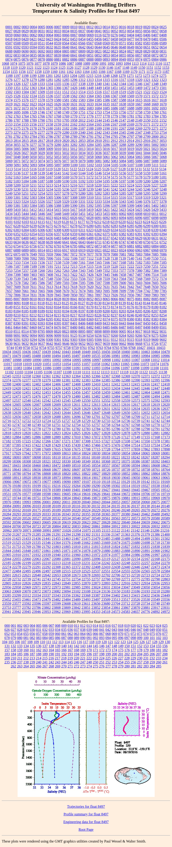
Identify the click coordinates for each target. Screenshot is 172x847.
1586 (106, 100)
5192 (82, 181)
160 (26, 650)
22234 (96, 563)
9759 (75, 348)
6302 (9, 230)
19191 (26, 486)
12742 (155, 421)
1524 (163, 92)
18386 (135, 461)
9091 (17, 335)
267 (45, 666)
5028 (33, 153)
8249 (138, 315)
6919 (82, 250)
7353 (114, 270)
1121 (29, 67)
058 (45, 634)
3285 (98, 145)
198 (102, 654)
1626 (57, 104)
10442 (56, 352)
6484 (65, 238)
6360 (82, 234)
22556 (135, 571)
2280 (65, 132)
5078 (74, 161)
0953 (130, 59)
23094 (66, 591)
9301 (57, 340)
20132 (95, 506)
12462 (135, 392)
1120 (21, 67)
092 (95, 638)
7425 (82, 275)
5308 (74, 197)
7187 (17, 266)
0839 (57, 55)
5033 (74, 153)
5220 (98, 185)
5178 (138, 177)
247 (83, 662)
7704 (138, 291)
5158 (138, 173)
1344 (122, 84)
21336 (105, 534)
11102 (9, 372)
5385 (41, 206)
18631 (6, 469)
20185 (46, 510)
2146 (114, 120)
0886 (74, 59)
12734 (115, 421)
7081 (122, 254)
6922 (106, 250)
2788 (65, 136)
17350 (145, 441)
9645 (57, 344)
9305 (90, 340)
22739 (26, 579)
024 (158, 626)
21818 (105, 547)
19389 (56, 490)
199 (108, 654)
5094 (41, 165)
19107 (86, 482)
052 (7, 634)
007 (51, 626)
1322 (155, 80)
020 (133, 626)
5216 (73, 185)
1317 (122, 80)
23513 (115, 599)
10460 (125, 352)
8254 (163, 315)
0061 (25, 35)
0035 (74, 31)
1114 (143, 63)
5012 (73, 149)
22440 (125, 567)
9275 (155, 335)
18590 (125, 465)
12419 (6, 388)
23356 (66, 595)
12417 (155, 384)
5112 (162, 165)
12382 (76, 380)
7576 (9, 283)
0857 (138, 55)
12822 (46, 433)
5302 (25, 197)
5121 (65, 169)
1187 (165, 72)
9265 (130, 335)
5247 (155, 189)
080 (20, 638)
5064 (130, 157)
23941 (6, 612)
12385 (105, 380)
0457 (106, 39)
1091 (102, 63)
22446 (135, 567)
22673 (76, 575)
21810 (76, 547)
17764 (115, 449)
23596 (36, 603)
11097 (125, 368)
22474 (165, 567)
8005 (9, 299)
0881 (57, 59)
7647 (138, 287)
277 (108, 666)
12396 (165, 380)
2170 (138, 124)
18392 (155, 461)
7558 (98, 279)
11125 (153, 372)
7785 (163, 291)
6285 (130, 226)
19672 (125, 494)
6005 (130, 214)
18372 (115, 461)
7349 (98, 270)
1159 (46, 72)
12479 (66, 396)
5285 (122, 193)
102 (158, 638)
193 (70, 654)
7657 (9, 291)
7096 (49, 258)
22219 (76, 563)
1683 (90, 108)
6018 (9, 218)
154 (152, 646)
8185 (25, 311)
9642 (49, 344)
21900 (155, 551)
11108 (67, 372)
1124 (53, 67)
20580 (155, 518)
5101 (82, 165)
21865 (56, 551)
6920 (90, 250)
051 (165, 630)
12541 (36, 400)
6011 (154, 214)
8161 (33, 307)
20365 (105, 514)
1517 (106, 92)
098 (133, 638)
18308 (26, 461)
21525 (16, 543)
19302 (115, 486)
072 (133, 634)
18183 (105, 457)
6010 (147, 214)
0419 (17, 39)
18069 (155, 453)
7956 (130, 295)
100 (146, 638)
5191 (74, 181)
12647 (96, 413)
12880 (145, 433)
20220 (76, 510)
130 (167, 642)
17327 (105, 441)
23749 (165, 603)
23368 (86, 595)
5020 (138, 149)
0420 (25, 39)
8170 (90, 307)
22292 (46, 567)
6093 (114, 218)
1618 (163, 100)
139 (57, 646)
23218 (155, 591)
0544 (49, 43)
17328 (115, 441)
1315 (106, 80)
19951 (145, 498)
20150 (6, 510)
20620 (76, 522)
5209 (17, 185)
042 (108, 630)
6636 (25, 242)
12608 (46, 404)
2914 (130, 141)
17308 (86, 441)
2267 (122, 128)
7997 (163, 295)
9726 (154, 344)
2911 (106, 141)
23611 (86, 603)
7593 (65, 283)
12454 (56, 392)
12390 (135, 380)
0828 (138, 51)
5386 (49, 206)
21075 (86, 530)
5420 (98, 210)
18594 (135, 465)
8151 (17, 307)
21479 (96, 538)
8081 (138, 299)
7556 (82, 279)
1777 (98, 116)
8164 (57, 307)
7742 (147, 291)
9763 (99, 348)
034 (57, 630)
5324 (25, 201)
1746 (41, 112)
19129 (125, 482)
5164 (25, 177)
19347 (6, 490)
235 (7, 662)
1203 (65, 76)
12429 (76, 388)
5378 (163, 201)
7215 (90, 266)
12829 (115, 433)
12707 (115, 417)
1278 (25, 80)
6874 (106, 246)
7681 (90, 291)
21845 (16, 551)
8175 (122, 307)
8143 (138, 303)
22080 (56, 559)
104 (4, 642)
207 (158, 654)
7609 (17, 287)
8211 (25, 315)
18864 (155, 473)
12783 (86, 429)
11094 (105, 368)
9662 (122, 344)
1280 (41, 80)
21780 (36, 547)
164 (51, 650)
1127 (77, 67)
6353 (25, 234)
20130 (85, 506)
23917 (155, 607)
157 (7, 650)
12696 (76, 417)
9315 (130, 340)
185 (20, 654)
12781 (66, 429)
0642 (82, 47)
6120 (65, 222)
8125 (65, 303)
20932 (155, 526)
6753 (9, 246)
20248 (125, 510)
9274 (147, 335)
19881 (125, 498)
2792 (98, 136)
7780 (155, 291)
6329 (106, 230)
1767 (49, 116)
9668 (138, 344)
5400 (138, 206)
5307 (65, 197)
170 (89, 650)
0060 (17, 35)
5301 (17, 197)
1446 (82, 88)
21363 (125, 534)
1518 (114, 92)
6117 (49, 222)
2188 (90, 128)
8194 (65, 311)
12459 (105, 392)
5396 (106, 206)
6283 (114, 226)
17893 (155, 449)
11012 (155, 360)
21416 (6, 538)
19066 (6, 482)
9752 (34, 348)
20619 (66, 522)
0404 (130, 35)
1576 (25, 100)
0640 (65, 47)
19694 (135, 494)
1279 (33, 80)
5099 (65, 165)
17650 (66, 449)
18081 (165, 453)
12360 (36, 376)
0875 (17, 59)
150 (127, 646)
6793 (57, 246)
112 (54, 642)
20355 (86, 514)
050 (158, 630)
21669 (105, 543)
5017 (114, 149)
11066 (135, 364)
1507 (33, 92)
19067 (16, 482)
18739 (125, 469)
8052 (90, 299)
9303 (74, 340)
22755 (86, 579)
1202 (57, 76)
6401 (33, 238)
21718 (155, 543)
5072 (25, 161)
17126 (115, 437)
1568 (122, 96)
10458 (115, 352)
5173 (98, 177)
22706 (115, 575)
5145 (90, 173)
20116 (76, 506)
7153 (17, 262)
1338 (82, 84)
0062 (33, 35)
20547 (86, 518)
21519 (6, 543)
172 (102, 650)
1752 (90, 112)
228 (127, 658)
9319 (146, 340)
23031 (105, 587)
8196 (74, 311)
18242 (135, 457)
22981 (66, 587)
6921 (98, 250)
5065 (138, 157)
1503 (17, 92)
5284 (114, 193)
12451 (26, 392)
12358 (26, 376)
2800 (155, 136)
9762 (91, 348)
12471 (165, 392)
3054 (9, 145)
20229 (96, 510)
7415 (65, 275)
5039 (122, 153)
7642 (130, 287)
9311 (106, 340)
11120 (133, 372)
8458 (163, 323)
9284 (163, 335)
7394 (9, 275)
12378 (36, 380)
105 (11, 642)
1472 (147, 88)
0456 (98, 39)
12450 (16, 392)
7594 (74, 283)
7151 (163, 258)
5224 (130, 185)
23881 (145, 607)
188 (38, 654)
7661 (25, 291)
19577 (26, 494)
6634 (17, 242)
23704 (115, 603)
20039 (75, 502)
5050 (33, 157)
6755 (25, 246)
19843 (76, 498)
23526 (135, 599)
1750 (74, 112)
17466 (96, 445)
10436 (26, 352)
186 (26, 654)
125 (135, 642)
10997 (96, 360)
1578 (41, 100)
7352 (106, 270)
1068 (5, 63)
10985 (155, 356)
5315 (114, 197)
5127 (114, 169)
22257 (145, 563)
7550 (57, 279)
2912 (114, 141)
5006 (25, 149)
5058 (90, 157)
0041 (98, 31)
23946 (36, 612)
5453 (98, 214)
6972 (9, 254)
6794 (65, 246)
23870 (135, 607)
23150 (115, 591)
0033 (57, 31)
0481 (155, 39)
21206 (154, 530)
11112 (95, 372)
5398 (122, 206)
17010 (76, 437)
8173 (106, 307)
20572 (125, 518)
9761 (83, 348)
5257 (57, 193)
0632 (49, 47)
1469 (138, 88)
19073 (36, 482)
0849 (82, 55)
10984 (145, 356)
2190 (106, 128)
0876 (25, 59)
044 (121, 630)
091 (89, 638)
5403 (163, 206)
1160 (53, 72)
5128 (122, 169)
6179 (89, 222)
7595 (82, 283)
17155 (145, 437)
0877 (33, 59)
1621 (17, 104)
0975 (147, 59)
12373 (165, 376)
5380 (9, 206)
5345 (130, 201)
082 (32, 638)
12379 (46, 380)
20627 (96, 522)
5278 (65, 193)
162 (38, 650)
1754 (106, 112)
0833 (17, 55)
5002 (155, 145)
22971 (36, 587)
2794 (106, 136)
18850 (115, 473)
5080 (90, 161)
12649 (115, 413)
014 (95, 626)
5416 (65, 210)
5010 (57, 149)
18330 (66, 461)
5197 (122, 181)
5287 (130, 193)
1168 (117, 72)
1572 (155, 96)
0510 (33, 43)
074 (146, 634)
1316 (114, 80)
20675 (165, 522)
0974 (138, 59)
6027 (82, 218)
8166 (74, 307)
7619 (81, 287)
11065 (125, 364)
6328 (98, 230)
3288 (122, 145)
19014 (86, 478)
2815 (25, 141)
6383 (130, 234)
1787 (17, 120)
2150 (147, 120)
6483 (57, 238)
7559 (106, 279)
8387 (9, 323)
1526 (17, 96)
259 (152, 662)
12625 (46, 409)
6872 (90, 246)
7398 (17, 275)
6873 (98, 246)
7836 (41, 295)
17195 (16, 441)
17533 (145, 445)
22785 (145, 579)
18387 (145, 461)
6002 (122, 214)
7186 (9, 266)
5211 (33, 185)
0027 (9, 31)
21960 (76, 555)
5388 (57, 206)
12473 (16, 396)
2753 (155, 132)
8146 (163, 303)
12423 (36, 388)
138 (51, 646)
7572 (155, 279)
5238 (82, 189)
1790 (41, 120)
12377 (26, 380)
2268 (130, 128)
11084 (27, 368)
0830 (155, 51)
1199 (33, 76)
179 (146, 650)
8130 (98, 303)
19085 (56, 482)
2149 (138, 120)
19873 (96, 498)
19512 (165, 490)
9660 (114, 344)
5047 (9, 157)
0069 (90, 35)
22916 (125, 583)
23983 (76, 612)
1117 (166, 63)
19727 (6, 498)
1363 (33, 88)
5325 (33, 201)
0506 (163, 39)
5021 (146, 149)
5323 (17, 201)
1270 (122, 76)
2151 (155, 120)
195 (83, 654)
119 (98, 642)
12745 (6, 425)
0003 (25, 27)
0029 (25, 31)
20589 (165, 518)
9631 (17, 344)
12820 (26, 433)
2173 (163, 124)
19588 (36, 494)
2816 (33, 141)
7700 (130, 291)
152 (139, 646)
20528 (46, 518)
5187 (41, 181)
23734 (145, 603)
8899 (106, 331)
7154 (25, 262)
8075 (130, 299)
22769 (115, 579)
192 (64, 654)
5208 (9, 185)
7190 (41, 266)
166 (64, 650)
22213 (56, 563)
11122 (143, 372)
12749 (36, 425)
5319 (146, 197)
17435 (66, 445)
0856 (130, 55)
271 (70, 666)
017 (114, 626)
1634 (98, 104)
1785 (163, 116)
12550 (86, 400)
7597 (98, 283)
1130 (101, 67)
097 (127, 638)
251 (102, 662)
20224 (86, 510)
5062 (114, 157)
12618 (145, 404)
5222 (114, 185)
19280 (85, 486)
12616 (125, 404)
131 (7, 646)
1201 (49, 76)
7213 (73, 266)
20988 (36, 530)
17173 (165, 437)
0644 (98, 47)
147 (108, 646)
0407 (154, 35)
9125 (74, 335)
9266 (138, 335)
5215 (65, 185)
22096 (96, 559)
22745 (56, 579)
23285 (6, 595)
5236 (65, 189)
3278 (41, 145)
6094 (122, 218)
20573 (135, 518)
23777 (16, 607)
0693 (49, 51)
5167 (49, 177)
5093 (33, 165)
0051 (106, 31)
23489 (76, 599)
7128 (106, 258)
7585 (33, 283)
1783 (147, 116)
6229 (25, 226)
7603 (138, 283)
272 (76, 666)
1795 (65, 120)
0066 (65, 35)
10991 (46, 360)
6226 (162, 222)
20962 (7, 530)
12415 (135, 384)
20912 (115, 526)
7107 (82, 258)
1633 (90, 104)
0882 (65, 59)
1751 (82, 112)
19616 (86, 494)
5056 (74, 157)
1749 (65, 112)
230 (139, 658)
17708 (86, 449)
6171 (73, 222)
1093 (119, 63)
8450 (147, 323)
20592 (6, 522)
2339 (74, 132)
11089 (56, 368)
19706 (145, 494)
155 (158, 646)
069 (114, 634)
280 (127, 666)
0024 (154, 27)
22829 (36, 583)
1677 (49, 108)
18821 (76, 473)
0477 (130, 39)
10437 (36, 352)
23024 (96, 587)
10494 (56, 356)
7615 (65, 287)
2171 (147, 124)
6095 (130, 218)
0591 (9, 47)
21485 (105, 538)
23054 (155, 587)
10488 (36, 356)
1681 (74, 108)
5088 (155, 161)
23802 (46, 607)
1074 (13, 63)
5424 (130, 210)
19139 (135, 482)
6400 (25, 238)
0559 (57, 43)
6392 (147, 234)
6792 (49, 246)
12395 (155, 380)
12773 (165, 425)
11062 (105, 364)
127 (148, 642)
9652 (82, 344)
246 (76, 662)
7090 (25, 258)
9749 (18, 348)
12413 (125, 384)
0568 (98, 43)
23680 (105, 603)
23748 (155, 603)
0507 (9, 43)
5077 (65, 161)
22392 (86, 567)
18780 (16, 473)
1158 (37, 72)
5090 (9, 165)
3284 (90, 145)
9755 (51, 348)
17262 (36, 441)
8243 (122, 315)
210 (13, 658)
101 (152, 638)
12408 (76, 384)
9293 (25, 340)
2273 (9, 132)
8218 (81, 315)
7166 (106, 262)
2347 (138, 132)
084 (45, 638)
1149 (133, 67)
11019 (27, 364)
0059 (9, 35)
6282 (106, 226)
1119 (14, 67)
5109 (147, 165)
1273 (146, 76)
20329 (36, 514)
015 (101, 626)
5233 (41, 189)
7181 (130, 262)
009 (64, 626)
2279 (57, 132)
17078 (105, 437)
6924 (122, 250)
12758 (105, 425)
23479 (46, 599)
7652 (163, 287)
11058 (95, 364)
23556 (165, 599)
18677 (56, 469)
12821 (36, 433)
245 (70, 662)
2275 (25, 132)
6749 (138, 242)
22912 (115, 583)
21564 (56, 543)
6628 (130, 238)
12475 (26, 396)
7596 (90, 283)
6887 (9, 250)
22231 (86, 563)
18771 (6, 473)
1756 (122, 112)
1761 (163, 112)
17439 (76, 445)
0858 (147, 55)
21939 (46, 555)
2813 (9, 141)
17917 (6, 453)
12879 (135, 433)
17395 (16, 445)
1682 (82, 108)
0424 (57, 39)
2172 (155, 124)
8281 (33, 319)
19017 (96, 478)
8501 (163, 327)
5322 (9, 201)
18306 (16, 461)
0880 (49, 59)
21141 (125, 530)
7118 (98, 258)
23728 (135, 603)
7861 (90, 295)
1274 (154, 76)
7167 (114, 262)
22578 (155, 571)
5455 (106, 214)
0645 (106, 47)
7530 (9, 279)
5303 (33, 197)
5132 (146, 169)
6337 (138, 230)
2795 (114, 136)
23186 (135, 591)
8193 (57, 311)
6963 (138, 250)
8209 (9, 315)
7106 (74, 258)
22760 (105, 579)
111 (48, 642)
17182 (6, 441)
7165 (98, 262)
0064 (49, 35)
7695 (106, 291)
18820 (66, 473)
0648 (122, 47)
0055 (138, 31)
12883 (6, 437)
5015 (98, 149)
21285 (36, 534)
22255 (135, 563)
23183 (125, 591)
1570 (138, 96)
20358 (96, 514)
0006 (49, 27)
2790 (82, 136)
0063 (41, 35)
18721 (96, 469)
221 (82, 658)
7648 (146, 287)
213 (32, 658)
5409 (9, 210)
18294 (165, 457)
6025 (65, 218)
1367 (65, 88)
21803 (56, 547)
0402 (122, 35)
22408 (96, 567)
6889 (25, 250)
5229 (9, 189)
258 (146, 662)
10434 (6, 352)
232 (152, 658)
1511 (57, 92)
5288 (138, 193)
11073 (144, 364)
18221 (115, 457)
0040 (90, 31)
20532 (56, 518)
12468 (155, 392)
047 (139, 630)
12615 (115, 404)
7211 (57, 266)
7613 (49, 287)
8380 (130, 319)
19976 (6, 502)
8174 (114, 307)
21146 (145, 530)
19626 (96, 494)
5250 (17, 193)
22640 (36, 575)
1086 (62, 63)
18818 (56, 473)
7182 (138, 262)
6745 (106, 242)
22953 (165, 583)
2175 (17, 128)
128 (154, 642)
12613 (95, 404)
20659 (145, 522)
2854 (90, 141)
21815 (95, 547)
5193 (90, 181)
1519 (122, 92)
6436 (49, 238)
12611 (76, 404)
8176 (130, 307)
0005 (41, 27)
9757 (59, 348)
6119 (57, 222)
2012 (82, 120)
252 (108, 662)
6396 (9, 238)
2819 (57, 141)
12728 (76, 421)
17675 (76, 449)
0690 (25, 51)
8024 (49, 299)
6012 (163, 214)
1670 (163, 104)
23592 (26, 603)
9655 (90, 344)
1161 (62, 72)
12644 (66, 413)
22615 (16, 575)
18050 (115, 453)
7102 (65, 258)
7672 (74, 291)
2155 (25, 124)
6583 (122, 238)
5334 (106, 201)
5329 (65, 201)
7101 (57, 258)
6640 (57, 242)
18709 (86, 469)
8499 (155, 327)
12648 (105, 413)
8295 (49, 319)
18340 (76, 461)
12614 (105, 404)
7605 (155, 283)
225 (108, 658)
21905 (6, 555)
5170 (74, 177)
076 (158, 634)
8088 (9, 303)
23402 (115, 595)
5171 (82, 177)
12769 (145, 425)
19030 (115, 478)
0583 (146, 43)
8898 (98, 331)
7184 (155, 262)
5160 (155, 173)
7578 (17, 283)
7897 (98, 295)
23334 (36, 595)
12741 (145, 421)
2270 (147, 128)
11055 (76, 364)
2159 (57, 124)
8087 (163, 299)
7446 (114, 275)
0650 (138, 47)
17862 (145, 449)
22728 (6, 579)
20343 (66, 514)
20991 (46, 530)
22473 (155, 567)
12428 (66, 388)
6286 (138, 226)
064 (83, 634)
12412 (115, 384)
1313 (90, 80)
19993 (26, 502)
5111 (154, 165)
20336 (56, 514)
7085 (155, 254)
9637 (41, 344)
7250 (146, 266)
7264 (74, 270)
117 (85, 642)
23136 (105, 591)
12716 (6, 421)
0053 (122, 31)
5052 (49, 157)
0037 (82, 31)
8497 (138, 327)
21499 (145, 538)
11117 (114, 372)
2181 (57, 128)
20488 (155, 514)
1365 (49, 88)
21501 (155, 538)
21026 (66, 530)
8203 (122, 311)
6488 (90, 238)
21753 (16, 547)
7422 (74, 275)
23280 (165, 591)
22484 (16, 571)
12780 (56, 429)
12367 (105, 376)
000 (7, 626)
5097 (57, 165)
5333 (98, 201)
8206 (147, 311)
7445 (106, 275)
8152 (25, 307)
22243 (115, 563)
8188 (33, 311)
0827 (130, 51)
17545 (165, 445)
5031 (57, 153)
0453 (74, 39)
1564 (90, 96)
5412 (33, 210)
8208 (163, 311)
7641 (122, 287)
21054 (76, 530)
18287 (155, 457)
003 (26, 626)
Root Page (85, 829)
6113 (33, 222)
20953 (165, 526)
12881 (155, 433)
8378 (122, 319)
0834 (25, 55)
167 (70, 650)
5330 (74, 201)
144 (89, 646)
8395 (57, 323)
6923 (114, 250)
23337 (46, 595)
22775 (135, 579)
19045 (125, 478)
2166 (106, 124)
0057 (155, 31)
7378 (130, 270)
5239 (90, 189)
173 (108, 650)
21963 (86, 555)
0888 (90, 59)
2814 (17, 141)
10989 (26, 360)
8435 (114, 323)
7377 (122, 270)
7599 (114, 283)
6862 (82, 246)
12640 (26, 413)
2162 (74, 124)
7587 (49, 283)
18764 (165, 469)
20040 (85, 502)
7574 (163, 279)
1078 (46, 63)
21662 (86, 543)
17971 (36, 453)
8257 (9, 319)
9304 (82, 340)
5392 (90, 206)
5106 (122, 165)
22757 (96, 579)
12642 (46, 413)
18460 (36, 465)
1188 (9, 76)
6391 (138, 234)
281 (133, 666)
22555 (125, 571)
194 (76, 654)
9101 (65, 335)
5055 (65, 157)
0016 (122, 27)
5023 (154, 149)
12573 (135, 400)
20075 (155, 502)
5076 (57, 161)
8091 (17, 303)
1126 (69, 67)
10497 (76, 356)
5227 (154, 185)
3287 (114, 145)
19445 (135, 490)
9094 (33, 335)
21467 (76, 538)
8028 (57, 299)
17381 (165, 441)
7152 (9, 262)
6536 (98, 238)
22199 (26, 563)
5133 (154, 169)
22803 (165, 579)
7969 (147, 295)
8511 (17, 331)
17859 (135, 449)
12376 (16, 380)
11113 (105, 372)
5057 (82, 157)
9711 (146, 344)
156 (165, 646)
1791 (49, 120)
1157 (30, 72)
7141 (138, 258)
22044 (6, 559)
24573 (115, 612)
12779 (46, 429)
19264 (75, 486)
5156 (122, 173)
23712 (125, 603)
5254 (41, 193)
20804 (56, 526)
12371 (145, 376)
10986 (165, 356)
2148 (130, 120)
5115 (25, 169)
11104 (28, 372)
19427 (105, 490)
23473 (36, 599)
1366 (57, 88)
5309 (82, 197)
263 (20, 666)
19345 (165, 486)
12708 (125, 417)
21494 (135, 538)
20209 (66, 510)
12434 (115, 388)
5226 (146, 185)
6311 (81, 230)
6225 (154, 222)
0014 (106, 27)
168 (76, 650)
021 (139, 626)
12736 (125, 421)
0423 (49, 39)
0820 (90, 51)
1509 (41, 92)
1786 (9, 120)
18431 (16, 465)
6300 (155, 226)
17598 (36, 449)
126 (142, 642)
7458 (122, 275)
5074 (41, 161)
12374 (6, 380)
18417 (6, 465)
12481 (86, 396)
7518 (163, 275)
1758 (138, 112)
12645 (76, 413)
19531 (6, 494)
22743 (46, 579)
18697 (76, 469)
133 (20, 646)
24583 (125, 612)
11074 (154, 364)
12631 (105, 409)
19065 (165, 478)
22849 (66, 583)
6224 (146, 222)
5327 (49, 201)
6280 (90, 226)
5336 (114, 201)
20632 (115, 522)
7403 (33, 275)
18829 (105, 473)
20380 (125, 514)
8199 (98, 311)
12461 (125, 392)
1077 (37, 63)
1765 (33, 116)
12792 (165, 429)
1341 (106, 84)
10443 (66, 352)
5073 (33, 161)
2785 (41, 136)
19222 (66, 486)
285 (158, 666)
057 (38, 634)
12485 (125, 396)
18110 (56, 457)
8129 (90, 303)
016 (108, 626)
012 (82, 626)
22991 (86, 587)
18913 (16, 478)
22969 (26, 587)
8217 (73, 315)
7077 (90, 254)
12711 (145, 417)
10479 (16, 356)
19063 (155, 478)
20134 (105, 506)
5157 (130, 173)
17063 (86, 437)
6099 (163, 218)
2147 (122, 120)
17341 (135, 441)
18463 (46, 465)
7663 (33, 291)
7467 (130, 275)
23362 (76, 595)
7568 (138, 279)
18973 (56, 478)
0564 (65, 43)
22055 (16, 559)
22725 (165, 575)
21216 (164, 530)
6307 (49, 230)
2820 (65, 141)
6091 (98, 218)
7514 (155, 275)
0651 (147, 47)
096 (121, 638)
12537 (16, 400)
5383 (25, 206)
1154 (6, 72)
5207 (163, 181)
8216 (65, 315)
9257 (106, 335)
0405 (138, 35)
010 (70, 626)
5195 (106, 181)
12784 (96, 429)
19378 (46, 490)
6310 (74, 230)
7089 (17, 258)
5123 (81, 169)
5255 (49, 193)
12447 (155, 388)
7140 (130, 258)
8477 (65, 327)
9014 (130, 331)
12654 (165, 413)
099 (139, 638)
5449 (65, 214)
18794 (26, 473)
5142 (65, 173)
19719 (165, 494)
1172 (149, 72)
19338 (155, 486)
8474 (49, 327)
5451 (82, 214)
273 (83, 666)
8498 (147, 327)
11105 (38, 372)
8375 (114, 319)
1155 (14, 72)
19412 (96, 490)
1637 (114, 104)
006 (45, 626)
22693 (96, 575)
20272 (155, 510)
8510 (9, 331)
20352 (76, 514)
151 (133, 646)
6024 (57, 218)
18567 (115, 465)
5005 (17, 149)
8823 (65, 331)
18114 (66, 457)
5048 (17, 157)
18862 (145, 473)
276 (102, 666)
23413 (125, 595)
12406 (56, 384)
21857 (36, 551)
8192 (49, 311)
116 (79, 642)
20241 (105, 510)
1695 (17, 112)
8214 (49, 315)
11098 (135, 368)
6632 (163, 238)
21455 (56, 538)
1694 (9, 112)
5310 (90, 197)
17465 (86, 445)
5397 (114, 206)
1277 (17, 80)
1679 (65, 108)
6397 (17, 238)
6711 (98, 242)
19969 (155, 498)
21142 (135, 530)
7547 (41, 279)
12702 (105, 417)
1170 (133, 72)
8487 (122, 327)
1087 (70, 63)
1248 (106, 76)
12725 (56, 421)
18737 (115, 469)
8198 (90, 311)
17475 (105, 445)
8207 (155, 311)
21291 (56, 534)
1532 (25, 96)
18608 (155, 465)
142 (76, 646)
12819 (16, 433)
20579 (145, 518)
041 (102, 630)
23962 (56, 612)
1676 (41, 108)
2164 (90, 124)
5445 (33, 214)
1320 (138, 80)
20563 (115, 518)
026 (7, 630)
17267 (56, 441)
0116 (98, 35)
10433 (160, 348)
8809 (49, 331)
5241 (106, 189)
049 (152, 630)
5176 (122, 177)
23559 (6, 603)
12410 (96, 384)
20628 (105, 522)
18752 (135, 469)
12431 (96, 388)
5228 (163, 185)
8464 (17, 327)
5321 (163, 197)
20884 (105, 526)
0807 (74, 51)
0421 (33, 39)
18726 (105, 469)
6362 (98, 234)
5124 (89, 169)
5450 (74, 214)
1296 (74, 80)
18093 (16, 457)
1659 (130, 104)
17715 (96, 449)
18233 (125, 457)
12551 (96, 400)
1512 (65, 92)
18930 (36, 478)
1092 (111, 63)
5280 (82, 193)
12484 (115, 396)
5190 (65, 181)
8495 (130, 327)
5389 (65, 206)
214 (38, 658)
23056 (165, 587)
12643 (56, 413)
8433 (106, 323)
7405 (41, 275)
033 (51, 630)
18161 (85, 457)
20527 (36, 518)
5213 (49, 185)
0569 (106, 43)
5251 (25, 193)
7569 (147, 279)
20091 (16, 506)
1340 (98, 84)
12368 (115, 376)
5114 (17, 169)
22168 (155, 559)
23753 (6, 607)
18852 (125, 473)
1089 (86, 63)
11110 (76, 372)
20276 (165, 510)
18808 (46, 473)
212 (26, 658)
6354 (33, 234)
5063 (122, 157)
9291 (17, 340)
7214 (81, 266)
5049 (25, 157)
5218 (90, 185)
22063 (36, 559)
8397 (65, 323)
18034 (105, 453)
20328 (26, 514)
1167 (109, 72)
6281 (98, 226)
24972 (165, 612)
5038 (114, 153)
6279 (82, 226)
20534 (66, 518)
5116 (33, 169)
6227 (9, 226)
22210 (46, 563)
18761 (155, 469)
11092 (86, 368)
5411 (25, 210)
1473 (155, 88)
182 (165, 650)
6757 (41, 246)
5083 (114, 161)
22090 (76, 559)
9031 (163, 331)
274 (89, 666)
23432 (145, 595)
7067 (65, 254)
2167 (114, 124)
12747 (16, 425)
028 (20, 630)
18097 (26, 457)
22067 (46, 559)
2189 (98, 128)
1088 (78, 63)
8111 (33, 303)
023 (152, 626)
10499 (86, 356)
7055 (41, 254)
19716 (155, 494)
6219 (114, 222)
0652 (155, 47)
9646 (65, 344)
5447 (49, 214)
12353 (16, 376)
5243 (122, 189)
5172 (90, 177)
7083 (138, 254)
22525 (86, 571)
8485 (106, 327)
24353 (96, 612)
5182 (9, 181)
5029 (41, 153)
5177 (130, 177)
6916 (57, 250)
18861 (135, 473)
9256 (98, 335)
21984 (125, 555)
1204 (73, 76)
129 (161, 642)
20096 (26, 506)
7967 (138, 295)
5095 (49, 165)
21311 (96, 534)
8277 (17, 319)
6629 (138, 238)
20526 (26, 518)
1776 (90, 116)
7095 (41, 258)
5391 (82, 206)
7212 (65, 266)
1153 (165, 67)
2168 (122, 124)
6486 (82, 238)
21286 (46, 534)
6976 (25, 254)
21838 (155, 547)
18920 (26, 478)
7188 (25, 266)
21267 (16, 534)
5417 (73, 210)
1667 (138, 104)
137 (45, 646)
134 (26, 646)
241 (45, 662)
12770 (155, 425)
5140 (49, 173)
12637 (165, 409)
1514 (81, 92)
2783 (25, 136)
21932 (36, 555)
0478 (138, 39)
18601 (145, 465)
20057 (125, 502)
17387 (6, 445)
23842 (76, 607)
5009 (49, 149)
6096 (138, 218)
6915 (49, 250)
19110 (96, 482)
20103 (36, 506)
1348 (155, 84)
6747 (122, 242)
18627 (165, 465)
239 (32, 662)
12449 (6, 392)
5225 (138, 185)
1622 (25, 104)
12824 (66, 433)
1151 (149, 67)
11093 (96, 368)
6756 (33, 246)
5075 (49, 161)
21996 (145, 555)
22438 (115, 567)
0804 (57, 51)
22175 (165, 559)
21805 (66, 547)
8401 (74, 323)
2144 (98, 120)
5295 (147, 193)
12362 (56, 376)
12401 (26, 384)
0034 (65, 31)
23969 (66, 612)
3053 (163, 141)
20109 (56, 506)
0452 (65, 39)
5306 (57, 197)
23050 (145, 587)
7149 (146, 258)
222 (89, 658)
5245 (138, 189)
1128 (85, 67)
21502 (165, 538)
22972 (46, 587)
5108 (138, 165)
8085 (155, 299)
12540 (26, 400)
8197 (82, 311)
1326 (17, 84)
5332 (90, 201)
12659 (46, 417)
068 (108, 634)
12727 (66, 421)
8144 (146, 303)
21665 (96, 543)
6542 (114, 238)
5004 (9, 149)
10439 (46, 352)
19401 (76, 490)
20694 (6, 526)
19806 (56, 498)
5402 (155, 206)
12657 (26, 417)
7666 (49, 291)
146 (102, 646)
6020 (25, 218)
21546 (46, 543)
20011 (66, 502)
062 (70, 634)
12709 (135, 417)
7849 (65, 295)
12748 (26, 425)
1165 (93, 72)
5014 (90, 149)
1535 (41, 96)
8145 (154, 303)
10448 (76, 352)
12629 (86, 409)
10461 (135, 352)
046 (133, 630)
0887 (82, 59)
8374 (106, 319)
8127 (81, 303)
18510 (76, 465)
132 (13, 646)
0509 (25, 43)
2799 (147, 136)
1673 (25, 108)
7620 (90, 287)
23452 (6, 599)
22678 (86, 575)
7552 (65, 279)
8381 (138, 319)
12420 (16, 388)
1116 (158, 63)
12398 (6, 384)
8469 (33, 327)
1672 (17, 108)
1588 (122, 100)
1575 (17, 100)
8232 (106, 315)
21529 (26, 543)
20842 (86, 526)
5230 (17, 189)
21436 (36, 538)
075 (152, 634)
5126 (106, 169)
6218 (106, 222)
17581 (26, 449)
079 (13, 638)
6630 (147, 238)
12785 (105, 429)
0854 (114, 55)
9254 (90, 335)
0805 (65, 51)
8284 (41, 319)
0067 (74, 35)
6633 (9, 242)
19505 (155, 490)
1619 (9, 104)
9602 (163, 340)
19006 (76, 478)
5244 (130, 189)
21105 (96, 530)
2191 (114, 128)
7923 (106, 295)
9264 (122, 335)
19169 (165, 482)
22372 (76, 567)
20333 (46, 514)
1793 (57, 120)
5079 (82, 161)
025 (164, 626)
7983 (155, 295)
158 (13, 650)
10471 (6, 356)
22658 (66, 575)
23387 (96, 595)
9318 (138, 340)
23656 (95, 603)
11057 (86, 364)
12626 (56, 409)
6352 (17, 234)
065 (89, 634)
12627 (66, 409)
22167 (145, 559)
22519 (76, 571)
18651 (26, 469)
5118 (41, 169)
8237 (114, 315)
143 (83, 646)
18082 (6, 457)
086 (57, 638)
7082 (130, 254)
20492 (165, 514)
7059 (49, 254)
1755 (114, 112)
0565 (73, 43)
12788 (135, 429)
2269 (138, 128)
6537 (106, 238)
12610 (66, 404)
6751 (154, 242)
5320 (154, 197)
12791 (155, 429)
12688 (56, 417)
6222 (130, 222)
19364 (36, 490)
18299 (6, 461)
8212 (33, 315)
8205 (138, 311)
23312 (26, 595)
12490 (145, 396)
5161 (163, 173)
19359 (26, 490)
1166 (102, 72)
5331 (82, 201)
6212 (97, 222)
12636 (155, 409)
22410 (105, 567)
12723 (36, 421)
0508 (17, 43)
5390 (74, 206)
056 (32, 634)
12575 (145, 400)
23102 (76, 591)
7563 (114, 279)
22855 (76, 583)
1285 (65, 80)
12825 (76, 433)
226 (114, 658)
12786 (115, 429)
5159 (147, 173)
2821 (74, 141)
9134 (82, 335)
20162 (16, 510)
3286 (106, 145)
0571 (122, 43)
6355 (41, 234)
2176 (25, 128)
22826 (26, 583)
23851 (86, 607)
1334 (49, 84)
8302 (57, 319)
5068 (163, 157)
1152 (157, 67)
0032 (49, 31)
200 (114, 654)
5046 (163, 153)
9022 (154, 331)
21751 (6, 547)
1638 (122, 104)
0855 (122, 55)
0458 (114, 39)
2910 (98, 141)
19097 (76, 482)
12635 (145, 409)
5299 (163, 193)
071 (127, 634)
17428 (46, 445)
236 (13, 662)
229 (133, 658)
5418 (81, 210)
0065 (57, 35)
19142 (145, 482)
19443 (125, 490)
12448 (165, 388)
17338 (125, 441)
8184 (17, 311)
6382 (122, 234)
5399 (130, 206)
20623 (86, 522)
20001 (46, 502)
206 (152, 654)
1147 (117, 67)
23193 (145, 591)
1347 (147, 84)
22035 (165, 555)
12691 (66, 417)
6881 (130, 246)
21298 (76, 534)
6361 (90, 234)
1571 (147, 96)
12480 (76, 396)
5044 (147, 153)
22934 (145, 583)
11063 (115, 364)
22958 (16, 587)
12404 (46, 384)
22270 (165, 563)
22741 (36, 579)
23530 (145, 599)
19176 (6, 486)
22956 (6, 587)
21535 (36, 543)
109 (36, 642)
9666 (130, 344)
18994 (66, 478)
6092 (106, 218)
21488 (115, 538)
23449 (165, 595)
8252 (146, 315)
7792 (9, 295)
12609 (56, 404)
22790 (155, 579)
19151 (155, 482)
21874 (76, 551)
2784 (33, 136)
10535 (96, 356)
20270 (145, 510)
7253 (9, 270)
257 (139, 662)
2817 (41, 141)
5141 (57, 173)
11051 (46, 364)
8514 (25, 331)
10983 (135, 356)
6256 (41, 226)
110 (42, 642)
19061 (145, 478)
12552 (105, 400)
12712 (155, 417)
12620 (165, 404)
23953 (46, 612)
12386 (115, 380)
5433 (163, 210)
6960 (130, 250)
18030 (96, 453)
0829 (147, 51)
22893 (105, 583)
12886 (36, 437)
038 (83, 630)
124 (129, 642)
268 (51, 666)
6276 (57, 226)
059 (51, 634)
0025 (163, 27)
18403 (165, 461)
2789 (74, 136)
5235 (57, 189)
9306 (98, 340)
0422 (41, 39)
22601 (6, 575)
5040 (130, 153)
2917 (154, 141)
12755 (86, 425)
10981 (115, 356)
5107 (130, 165)
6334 (114, 230)
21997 (155, 555)
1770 (74, 116)
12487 (135, 396)
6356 (49, 234)
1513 (73, 92)
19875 (105, 498)
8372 (98, 319)
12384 (96, 380)
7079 (106, 254)
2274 (17, 132)
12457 (86, 392)
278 (114, 666)
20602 (26, 522)
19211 (46, 486)
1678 (57, 108)
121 (110, 642)
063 (76, 634)
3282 (74, 145)
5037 (106, 153)
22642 (46, 575)
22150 (125, 559)
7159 (65, 262)
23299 (16, 595)
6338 (146, 230)
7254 (17, 270)
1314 (98, 80)
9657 (98, 344)
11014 (165, 360)
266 (38, 666)
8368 (82, 319)
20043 (95, 502)
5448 (57, 214)
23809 (66, 607)
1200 (41, 76)
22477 (6, 571)
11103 (18, 372)
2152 (163, 120)
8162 (41, 307)
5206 (155, 181)
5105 (114, 165)
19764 (46, 498)
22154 (135, 559)
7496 (147, 275)
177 (133, 650)
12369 (125, 376)
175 (121, 650)
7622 (98, 287)
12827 (96, 433)
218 (64, 658)
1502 (9, 92)
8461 (9, 327)
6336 (130, 230)
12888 (46, 437)
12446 (145, 388)
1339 (90, 84)
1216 (97, 76)
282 (139, 666)
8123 (57, 303)
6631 (155, 238)
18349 (86, 461)
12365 (86, 376)
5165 (33, 177)
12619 (155, 404)
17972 (46, 453)
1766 (41, 116)
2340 (82, 132)
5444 (25, 214)
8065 (106, 299)
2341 (90, 132)
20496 (6, 518)
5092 (25, 165)
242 (51, 662)
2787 (57, 136)
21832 (135, 547)
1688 (130, 108)
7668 (57, 291)
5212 (41, 185)
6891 (33, 250)
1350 (9, 88)
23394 (105, 595)
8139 (122, 303)
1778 (106, 116)
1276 (9, 80)
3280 (57, 145)
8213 (41, 315)
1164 (86, 72)
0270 (106, 35)
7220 (114, 266)
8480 (74, 327)
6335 (122, 230)
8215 (57, 315)
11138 (162, 372)
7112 (90, 258)
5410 (17, 210)
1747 (49, 112)
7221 (122, 266)
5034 (82, 153)
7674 (82, 291)
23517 (125, 599)
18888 (6, 478)
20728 (46, 526)
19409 (86, 490)
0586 (154, 43)
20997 (56, 530)
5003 (163, 145)
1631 (74, 104)
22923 (135, 583)
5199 (138, 181)
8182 (163, 307)
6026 (74, 218)
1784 (155, 116)
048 (146, 630)
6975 (17, 254)
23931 (165, 607)
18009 (56, 453)
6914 (41, 250)
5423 (122, 210)
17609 (46, 449)
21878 (86, 551)
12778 (36, 429)
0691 (33, 51)
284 (152, 666)
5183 (17, 181)
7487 (138, 275)
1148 (125, 67)
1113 (135, 63)
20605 (46, 522)
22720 (135, 575)
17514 (135, 445)
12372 (155, 376)
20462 (145, 514)
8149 (9, 307)
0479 (147, 39)
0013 (98, 27)
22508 (56, 571)
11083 (17, 368)
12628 (76, 409)
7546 (33, 279)
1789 (33, 120)
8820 (57, 331)
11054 (66, 364)
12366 (96, 376)
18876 (165, 473)
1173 (157, 72)
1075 (21, 63)
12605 (16, 404)
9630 (9, 344)
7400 (25, 275)
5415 (57, 210)
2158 (49, 124)
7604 (147, 283)
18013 (66, 453)
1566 (106, 96)
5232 (33, 189)
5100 (74, 165)
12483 (105, 396)
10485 (26, 356)
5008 (41, 149)
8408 (90, 323)
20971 (27, 530)
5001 (147, 145)
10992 (56, 360)
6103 (25, 222)
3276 (25, 145)
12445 (135, 388)
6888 (17, 250)
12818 (6, 433)
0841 (74, 55)
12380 (56, 380)
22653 (56, 575)
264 (26, 666)
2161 (65, 124)
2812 (163, 136)
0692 (41, 51)
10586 (105, 356)
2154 (17, 124)
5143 (74, 173)
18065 (145, 453)
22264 (155, 563)
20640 (125, 522)
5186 (33, 181)
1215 (89, 76)
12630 (96, 409)
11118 (124, 372)
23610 (76, 603)
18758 (145, 469)
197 (95, 654)
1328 (33, 84)
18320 (36, 461)
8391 (25, 323)
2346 (130, 132)
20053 (115, 502)
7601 (130, 283)
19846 (86, 498)
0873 (163, 55)
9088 (9, 335)
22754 (76, 579)
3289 (130, 145)
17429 (56, 445)
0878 (41, 59)
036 (70, 630)
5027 (25, 153)
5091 (17, 165)
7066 (57, 254)
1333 (41, 84)
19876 (115, 498)
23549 (155, 599)
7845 (57, 295)
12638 (6, 413)
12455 (66, 392)
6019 (17, 218)
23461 (26, 599)
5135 (9, 173)
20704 (26, 526)
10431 (151, 348)
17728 (105, 449)
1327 (25, 84)
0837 (49, 55)
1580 (57, 100)
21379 (145, 534)
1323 (163, 80)
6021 (33, 218)
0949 (122, 59)
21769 (26, 547)
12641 (36, 413)
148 (114, 646)
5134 (162, 169)
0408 (163, 35)
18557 (105, 465)
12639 (16, 413)
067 (102, 634)
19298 (105, 486)
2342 (98, 132)
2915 (138, 141)
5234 (49, 189)
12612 (85, 404)
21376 (135, 534)
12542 (46, 400)
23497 (96, 599)
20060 (145, 502)
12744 (165, 421)
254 (121, 662)
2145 (106, 120)
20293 (16, 514)
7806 (17, 295)
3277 (33, 145)
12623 (26, 409)
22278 (16, 567)
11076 (164, 364)
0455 (90, 39)
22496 (36, 571)
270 (64, 666)
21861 (46, 551)
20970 (17, 530)
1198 (25, 76)
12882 (165, 433)
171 (95, 650)
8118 (41, 303)
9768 (132, 348)
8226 (98, 315)
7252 (163, 266)
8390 (17, 323)
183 (7, 654)
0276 (114, 35)
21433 (26, 538)
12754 (76, 425)
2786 (49, 136)
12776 (26, 429)
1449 (98, 88)
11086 (47, 368)
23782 (26, 607)
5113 (9, 169)
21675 (125, 543)
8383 (155, 319)
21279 (26, 534)
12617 (135, 404)
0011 (81, 27)
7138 (114, 258)
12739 (135, 421)
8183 (9, 311)
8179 (147, 307)
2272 (163, 128)
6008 (138, 214)
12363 (66, 376)
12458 (96, 392)
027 (13, 630)
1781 (130, 116)
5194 (98, 181)
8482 (90, 327)
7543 (25, 279)
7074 (82, 254)
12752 (66, 425)
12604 (6, 404)
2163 (82, 124)
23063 (6, 591)
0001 (9, 27)
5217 (81, 185)
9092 (25, 335)
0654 (163, 47)
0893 (106, 59)
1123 (45, 67)
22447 (145, 567)
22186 (16, 563)
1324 (9, 84)
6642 (74, 242)
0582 (138, 43)
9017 (138, 331)
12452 (36, 392)
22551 (105, 571)
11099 (144, 368)
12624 (36, 409)
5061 (106, 157)
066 (95, 634)
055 (26, 634)
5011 (65, 149)
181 (158, 650)
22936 (155, 583)
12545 (66, 400)
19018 (105, 478)
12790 (145, 429)
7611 (33, 287)
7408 (49, 275)
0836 (41, 55)
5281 (90, 193)
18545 (86, 465)
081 (26, 638)
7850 (74, 295)
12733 (105, 421)
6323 (90, 230)
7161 (82, 262)
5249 (9, 193)
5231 (25, 189)
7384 (155, 270)
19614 (76, 494)
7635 (114, 287)
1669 (155, 104)
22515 (66, 571)
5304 (41, 197)
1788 (25, 120)
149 (121, 646)
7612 (41, 287)
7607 (9, 287)
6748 (130, 242)
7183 (147, 262)
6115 (41, 222)
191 (57, 654)
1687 (122, 108)
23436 (155, 595)
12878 (125, 433)
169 (83, 650)
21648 (76, 543)
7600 (122, 283)
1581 (65, 100)
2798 (138, 136)
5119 (49, 169)
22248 (125, 563)
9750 (26, 348)
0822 (106, 51)
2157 (41, 124)
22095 (86, 559)
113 (60, 642)
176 (127, 650)
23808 (56, 607)
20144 (155, 506)
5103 (98, 165)
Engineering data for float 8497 (86, 822)
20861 (96, 526)
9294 (33, 340)
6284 (122, 226)
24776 (145, 612)
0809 (82, 51)
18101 (46, 457)
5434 (9, 214)
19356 (16, 490)
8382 (147, 319)
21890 (135, 551)
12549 (76, 400)
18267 (145, 457)
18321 (46, 461)
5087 (147, 161)
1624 (41, 104)
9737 (163, 344)
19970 (165, 498)
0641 (74, 47)
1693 (163, 108)
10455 (96, 352)
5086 (138, 161)
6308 (57, 230)
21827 (125, 547)
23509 (105, 599)
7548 (49, 279)
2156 (33, 124)
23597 (46, 603)
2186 (74, 128)
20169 (26, 510)
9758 (67, 348)
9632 (25, 344)
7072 (74, 254)
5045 (155, 153)
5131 (138, 169)
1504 (25, 92)
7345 (90, 270)
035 (64, 630)
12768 (135, 425)
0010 (74, 27)
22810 (16, 583)
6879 (122, 246)
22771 (125, 579)
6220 (122, 222)
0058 (163, 31)
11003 (126, 360)
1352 (25, 88)
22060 (26, 559)
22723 (145, 575)
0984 (155, 59)
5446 (41, 214)
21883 (115, 551)
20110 (66, 506)
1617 (155, 100)
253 (114, 662)
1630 (65, 104)
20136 (125, 506)
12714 (165, 417)
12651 (135, 413)
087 (64, 638)
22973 (56, 587)
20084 (6, 506)
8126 (73, 303)
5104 (106, 165)
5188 (49, 181)
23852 (96, 607)
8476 (57, 327)
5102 (90, 165)
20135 (115, 506)
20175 (36, 510)
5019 (130, 149)
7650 (154, 287)
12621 (6, 409)
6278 (74, 226)
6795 (74, 246)
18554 (96, 465)
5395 (98, 206)
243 (57, 662)
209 (7, 658)
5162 (9, 177)
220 (76, 658)
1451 (114, 88)
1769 (65, 116)
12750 (46, 425)
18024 (86, 453)
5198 (130, 181)
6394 (163, 234)
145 (95, 646)
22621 (26, 575)
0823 (114, 51)
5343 (122, 201)
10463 (145, 352)
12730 (96, 421)
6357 (57, 234)
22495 (26, 571)
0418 (9, 39)
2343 (106, 132)
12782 (76, 429)
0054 (130, 31)
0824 (122, 51)
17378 (155, 441)
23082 (56, 591)
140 (64, 646)
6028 (90, 218)
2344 (114, 132)
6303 (17, 230)
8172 (98, 307)
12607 (36, 404)
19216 (56, 486)
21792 (46, 547)
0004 (33, 27)
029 (26, 630)
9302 (65, 340)
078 (7, 638)
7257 (25, 270)
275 (95, 666)
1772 (82, 116)
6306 (41, 230)
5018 (122, 149)
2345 (122, 132)
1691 (147, 108)
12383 (86, 380)
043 (114, 630)
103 (165, 638)
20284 (6, 514)
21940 (56, 555)
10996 (86, 360)
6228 (17, 226)
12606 (26, 404)
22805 (6, 583)
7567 (130, 279)
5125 (97, 169)
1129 (93, 67)
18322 (56, 461)
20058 (135, 502)
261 (165, 662)
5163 (17, 177)
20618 (56, 522)
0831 (163, 51)
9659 (106, 344)
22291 (36, 567)
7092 (33, 258)
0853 (106, 55)
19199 (36, 486)
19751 (36, 498)
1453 (130, 88)
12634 (135, 409)
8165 (65, 307)
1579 (49, 100)
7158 (57, 262)
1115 (150, 63)
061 (64, 634)
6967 (147, 250)
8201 (114, 311)
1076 (29, 63)
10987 (6, 360)
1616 (147, 100)
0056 (147, 31)
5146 (98, 173)
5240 (98, 189)
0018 (130, 27)
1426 (74, 88)
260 (158, 662)
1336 (65, 84)
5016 (106, 149)
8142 (130, 303)
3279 (49, 145)
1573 (163, 96)
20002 (56, 502)
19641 (105, 494)
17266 (46, 441)
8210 (17, 315)
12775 (16, 429)
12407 (66, 384)
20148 (165, 506)
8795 (41, 331)
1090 (94, 63)
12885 (26, 437)
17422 (36, 445)
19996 (36, 502)
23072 (36, 591)
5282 (98, 193)
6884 (155, 246)
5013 (81, 149)
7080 (114, 254)
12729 (86, 421)
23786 (36, 607)
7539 (17, 279)
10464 (155, 352)
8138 (114, 303)
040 (95, 630)
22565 (145, 571)
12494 (155, 396)
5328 (57, 201)
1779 (114, 116)
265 (32, 666)
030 (32, 630)
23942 (16, 612)
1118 (6, 67)
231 (146, 658)
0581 (130, 43)
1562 (74, 96)
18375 (125, 461)
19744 (16, 498)
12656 (16, 417)
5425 (138, 210)
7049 (33, 254)
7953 (122, 295)
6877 (114, 246)
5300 (9, 197)
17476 (115, 445)
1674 (33, 108)
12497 (6, 400)
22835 (46, 583)
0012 (90, 27)
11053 (56, 364)
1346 (138, 84)
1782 (138, 116)
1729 (33, 112)
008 (57, 626)
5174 (106, 177)
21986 (135, 555)
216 (51, 658)
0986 (163, 59)
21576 (66, 543)
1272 (138, 76)
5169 (65, 177)
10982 (125, 356)
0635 (57, 47)
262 (13, 666)
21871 (66, 551)
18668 (46, 469)
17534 (155, 445)
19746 (26, 498)
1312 (82, 80)
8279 (25, 319)
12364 (76, 376)
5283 (106, 193)
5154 (106, 173)
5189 (57, 181)
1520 (130, 92)
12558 (115, 400)
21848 (26, 551)
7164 (90, 262)
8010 (33, 299)
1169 (125, 72)
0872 (155, 55)
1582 (74, 100)
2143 (90, 120)
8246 (130, 315)
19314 (125, 486)
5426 (146, 210)
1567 (114, 96)
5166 (41, 177)
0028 (17, 31)
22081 (66, 559)
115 (73, 642)
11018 (17, 364)
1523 (154, 92)
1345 (130, 84)
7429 (98, 275)
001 (13, 626)
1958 (74, 120)
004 (32, 626)
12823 (56, 433)
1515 (90, 92)
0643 (90, 47)
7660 (17, 291)
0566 (81, 43)
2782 (17, 136)
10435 (16, 352)
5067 (155, 157)
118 (91, 642)
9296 (41, 340)
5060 (98, 157)
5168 (57, 177)
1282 (57, 80)
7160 (74, 262)
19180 (16, 486)
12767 (125, 425)
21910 (16, 555)
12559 (125, 400)
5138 (33, 173)
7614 (57, 287)
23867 (125, 607)
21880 (105, 551)
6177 (81, 222)
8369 (90, 319)
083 (38, 638)
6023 (49, 218)
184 (13, 654)
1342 (114, 84)
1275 (162, 76)
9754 (42, 348)
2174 (9, 128)
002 (20, 626)
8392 (33, 323)
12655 (6, 417)
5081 (98, 161)
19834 (66, 498)
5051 (41, 157)
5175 (114, 177)
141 (70, 646)
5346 (138, 201)
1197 (17, 76)
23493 (86, 599)
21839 (165, 547)
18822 (86, 473)
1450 (106, 88)
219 (70, 658)
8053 (98, 299)
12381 (66, 380)
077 (165, 634)
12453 (46, 392)
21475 (86, 538)
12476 (36, 396)
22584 (165, 571)
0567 (90, 43)
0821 (98, 51)
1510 (49, 92)
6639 (49, 242)
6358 (65, 234)
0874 (9, 59)
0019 (138, 27)
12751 (56, 425)
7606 (163, 283)
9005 (122, 331)
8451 (155, 323)
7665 (41, 291)
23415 (135, 595)
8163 (49, 307)
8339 (74, 319)
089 (76, 638)
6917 (65, 250)
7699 (122, 291)
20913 (125, 526)
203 (133, 654)
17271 (66, 441)
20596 (16, 522)
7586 (41, 283)
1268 (114, 76)
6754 (17, 246)
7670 (65, 291)
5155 (114, 173)
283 (146, 666)
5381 (17, 206)
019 (127, 626)
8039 (65, 299)
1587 (114, 100)
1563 (82, 96)
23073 (46, 591)
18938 (46, 478)
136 (38, 646)
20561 (105, 518)
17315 (96, 441)
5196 (114, 181)
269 (57, 666)
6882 (138, 246)
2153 (9, 124)
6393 (155, 234)
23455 (16, 599)
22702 (105, 575)
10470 (165, 352)
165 (57, 650)
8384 (163, 319)
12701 (96, 417)
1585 (98, 100)
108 (30, 642)
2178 (33, 128)
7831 (33, 295)
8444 (130, 323)
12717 (16, 421)
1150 (141, 67)
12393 (145, 380)
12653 (155, 413)
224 (101, 658)
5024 (163, 149)
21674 (115, 543)
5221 (106, 185)
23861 (115, 607)
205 (146, 654)
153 (146, 646)
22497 (46, 571)
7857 (82, 295)
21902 (165, 551)
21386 (155, 534)
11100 (154, 368)
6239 (33, 226)
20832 (66, 526)
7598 (106, 283)
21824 (115, 547)
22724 (155, 575)
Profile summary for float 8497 (86, 814)
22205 (36, 563)
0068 (82, 35)
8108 (25, 303)
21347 (115, 534)
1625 (49, 104)
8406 (82, 323)
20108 (46, 506)
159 (20, 650)
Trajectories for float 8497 (86, 806)
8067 (122, 299)
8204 (130, 311)
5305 (49, 197)
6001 (114, 214)
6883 (147, 246)
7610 (25, 287)
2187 (82, 128)
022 (146, 626)
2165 (98, 124)
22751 (66, 579)
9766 (124, 348)
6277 (65, 226)
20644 (135, 522)
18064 (135, 453)
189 (45, 654)
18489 (66, 465)
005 (38, 626)
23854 (105, 607)
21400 (165, 534)
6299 (147, 226)
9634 (33, 344)
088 (70, 638)
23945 (26, 612)
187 (32, 654)
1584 (90, 100)
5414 (49, 210)
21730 (165, 543)
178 (139, 650)
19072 (26, 482)
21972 (96, 555)
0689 (17, 51)
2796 (122, 136)
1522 (146, 92)
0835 (33, 55)
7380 (138, 270)
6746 (114, 242)
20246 (115, 510)
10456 (105, 352)
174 (114, 650)
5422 (114, 210)
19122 (115, 482)
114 (67, 642)
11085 (37, 368)
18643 (16, 469)
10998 (106, 360)
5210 (25, 185)
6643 (82, 242)
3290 (138, 145)
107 (23, 642)
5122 (73, 169)
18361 (96, 461)
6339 (154, 230)
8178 (138, 307)
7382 (147, 270)
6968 (155, 250)
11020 (37, 364)
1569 (130, 96)
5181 (163, 177)
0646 (114, 47)
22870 (86, 583)
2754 (163, 132)
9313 (122, 340)
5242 (114, 189)
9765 (115, 348)
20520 (16, 518)
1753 (98, 112)
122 (116, 642)
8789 (33, 331)
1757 (130, 112)
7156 (41, 262)
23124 (96, 591)
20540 (76, 518)
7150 (154, 258)
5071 (17, 161)
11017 (7, 364)
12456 (76, 392)
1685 (106, 108)
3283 (82, 145)
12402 (36, 384)
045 (127, 630)
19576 (16, 494)
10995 (76, 360)
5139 (41, 173)
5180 (155, 177)
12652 (145, 413)
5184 (25, 181)
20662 (155, 522)
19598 (46, 494)
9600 (154, 340)
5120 (57, 169)
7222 (130, 266)
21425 (16, 538)
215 (45, 658)
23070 (26, 591)
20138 (145, 506)
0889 (98, 59)
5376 (147, 201)
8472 (41, 327)
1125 (61, 67)
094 (108, 638)
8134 (106, 303)
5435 (17, 214)
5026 (17, 153)
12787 (125, 429)
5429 (154, 210)
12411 (105, 384)
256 (133, 662)
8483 (98, 327)
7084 (147, 254)
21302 (86, 534)
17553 (6, 449)
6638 (41, 242)
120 (104, 642)
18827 (96, 473)
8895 (81, 331)
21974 (105, 555)
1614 (130, 100)
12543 (56, 400)
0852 (98, 55)
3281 (65, 145)
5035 (90, 153)
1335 (57, 84)
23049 (135, 587)
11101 (164, 368)
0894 (114, 59)
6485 (74, 238)
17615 (56, 449)
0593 (25, 47)
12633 (125, 409)
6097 (147, 218)
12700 (86, 417)
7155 (33, 262)
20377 (115, 514)
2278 (49, 132)
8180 (155, 307)
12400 (16, 384)
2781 (9, 136)
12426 (56, 388)
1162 (70, 72)
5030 (49, 153)
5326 (41, 201)
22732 (16, 579)
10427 (141, 348)
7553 (74, 279)
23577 (16, 603)
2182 (65, 128)
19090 (66, 482)
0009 (65, 27)
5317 (130, 197)
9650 (74, 344)
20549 (96, 518)
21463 (66, 538)
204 (139, 654)
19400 (66, 490)
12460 (115, 392)
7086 (163, 254)
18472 (56, 465)
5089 (163, 161)
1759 (147, 112)
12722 (26, 421)
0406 (146, 35)
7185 (163, 262)
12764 (115, 425)
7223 (138, 266)
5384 (33, 206)
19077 (46, 482)
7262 (57, 270)
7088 (9, 258)
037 (76, 630)
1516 (98, 92)
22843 (56, 583)
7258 (33, 270)
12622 (16, 409)
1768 (57, 116)
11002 (116, 360)
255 (127, 662)
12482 (96, 396)
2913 (122, 141)
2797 (130, 136)
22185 (6, 563)
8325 (65, 319)
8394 (49, 323)
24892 (155, 612)
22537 (96, 571)
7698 (114, 291)
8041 (74, 299)
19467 (145, 490)
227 (120, 658)
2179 (41, 128)
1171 (141, 72)
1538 (65, 96)
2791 (90, 136)
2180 (49, 128)
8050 (82, 299)
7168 (122, 262)
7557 (90, 279)
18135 (75, 457)
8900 (114, 331)
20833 (76, 526)
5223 (122, 185)
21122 (115, 530)
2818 (49, 141)
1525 (9, 96)
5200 (147, 181)
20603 (36, 522)
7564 (122, 279)
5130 (130, 169)
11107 (57, 372)
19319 (135, 486)
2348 (147, 132)
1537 (57, 96)
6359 (74, 234)
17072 (96, 437)
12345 (6, 376)
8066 (114, 299)
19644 (115, 494)
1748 (57, 112)
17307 (76, 441)
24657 (135, 612)
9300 (49, 340)
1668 (147, 104)
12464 (145, 392)
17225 (26, 441)
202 (127, 654)
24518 (105, 612)
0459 (122, 39)
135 (32, 646)
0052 (114, 31)
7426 (90, 275)
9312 (114, 340)
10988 (16, 360)
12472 (6, 396)
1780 (122, 116)
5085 (130, 161)
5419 (90, 210)
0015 (114, 27)
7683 (98, 291)
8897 (90, 331)
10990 (36, 360)
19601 (56, 494)
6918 (74, 250)
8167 (82, 307)
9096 (49, 335)
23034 (115, 587)
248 (89, 662)
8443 (122, 323)
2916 (146, 141)
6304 (25, 230)
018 (120, 626)
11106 (48, 372)
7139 (122, 258)
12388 (125, 380)
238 (26, 662)
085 (51, 638)
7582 (25, 283)
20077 (165, 502)
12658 (36, 417)
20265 (135, 510)
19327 (145, 486)
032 (45, 630)
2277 (41, 132)
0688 (9, 51)
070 (121, 634)
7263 (65, 270)
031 (38, 630)
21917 (26, 555)
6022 (41, 218)
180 (152, 650)
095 (114, 638)
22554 (115, 571)
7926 (114, 295)
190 (51, 654)
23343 (56, 595)
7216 (98, 266)
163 (45, 650)
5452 (90, 214)
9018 (146, 331)
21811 (86, 547)
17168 (155, 437)
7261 (49, 270)
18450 (26, 465)
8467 (25, 327)
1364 (41, 88)
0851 (90, 55)
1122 (37, 67)
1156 (22, 72)
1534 (33, 96)
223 (95, 658)
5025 (9, 153)
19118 (105, 482)
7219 (106, 266)
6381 (114, 234)
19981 (16, 502)
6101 (9, 222)
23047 (125, 587)
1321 (147, 80)
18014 (76, 453)
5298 (155, 193)
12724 (46, 421)
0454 (82, 39)
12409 (86, 384)
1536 (49, 96)
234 (164, 658)
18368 (105, 461)
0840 (65, 55)
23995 (86, 612)
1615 (138, 100)
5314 (106, 197)
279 (121, 666)
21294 (66, 534)
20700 (16, 526)
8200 (106, 311)
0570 (114, 43)
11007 (135, 360)
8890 (73, 331)
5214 (57, 185)
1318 (130, 80)
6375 (106, 234)
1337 (74, 84)
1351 (17, 88)
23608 (66, 603)
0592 (17, 47)
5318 (138, 197)
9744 (10, 348)
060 (57, 634)
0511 (41, 43)
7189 (33, 266)
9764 (107, 348)
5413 (41, 210)
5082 (106, 161)
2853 (82, 141)
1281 (49, 80)
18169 (95, 457)
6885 (163, 246)
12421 (26, 388)
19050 (135, 478)
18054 (125, 453)
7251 (154, 266)
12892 (66, 437)
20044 (105, 502)
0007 (57, 27)
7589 (57, 283)
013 (89, 626)
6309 (65, 230)
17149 (135, 437)
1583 (82, 100)
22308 (56, 567)
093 (102, 638)
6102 (17, 222)
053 (13, 634)
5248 (163, 189)
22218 (66, 563)
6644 (90, 242)
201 (121, 654)
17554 (16, 449)
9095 (41, 335)
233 (158, 658)
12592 (155, 400)
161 (32, 650)
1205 (81, 76)
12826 (86, 433)
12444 (125, 388)
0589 (163, 43)
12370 (135, 376)
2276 (33, 132)
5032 (65, 153)
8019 (41, 299)
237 (20, 662)
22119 (105, 559)
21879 (96, 551)
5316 (122, 197)
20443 (135, 514)
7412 (57, 275)
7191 (49, 266)
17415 (26, 445)
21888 (125, 551)
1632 (82, 104)
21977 (115, 555)
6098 (155, 218)
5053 (57, 157)
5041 (138, 153)
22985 (76, 587)
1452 (122, 88)
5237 (74, 189)
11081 (7, 368)
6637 (33, 242)
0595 (41, 47)
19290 (95, 486)
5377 (155, 201)
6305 (33, 230)
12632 (115, 409)
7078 (98, 254)
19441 (115, 490)
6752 (163, 242)
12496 (165, 396)
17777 (125, 449)
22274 (6, 567)
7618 (73, 287)
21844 (6, 551)
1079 (54, 63)
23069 (16, 591)
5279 (74, 193)
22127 (115, 559)
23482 (56, 599)
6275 (49, 226)
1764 (25, 116)
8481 (82, 327)
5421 (106, 210)
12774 (6, 429)
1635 (106, 104)
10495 (66, 356)
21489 (125, 538)
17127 (125, 437)
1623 (33, 104)
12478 (56, 396)
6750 (146, 242)
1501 (163, 88)
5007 (33, 149)
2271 (155, 128)
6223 (138, 222)
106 (17, 642)
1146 (109, 67)
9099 (57, 335)
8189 (41, 311)
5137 (25, 173)
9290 (9, 340)
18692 (66, 469)
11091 (76, 368)
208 (165, 654)
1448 (90, 88)
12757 (96, 425)
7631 (106, 287)
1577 (33, 100)
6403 (41, 238)
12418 (165, 384)
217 (57, 658)
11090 (66, 368)
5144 (82, 173)
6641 (65, 242)
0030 (33, 31)
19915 (135, 498)
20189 (56, 510)
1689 (138, 108)
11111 (86, 372)
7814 (25, 295)
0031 (41, 31)
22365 (66, 567)
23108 (86, 591)
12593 (165, 400)
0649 (130, 47)
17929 (16, 453)
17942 (26, 453)
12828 (105, 433)
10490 (46, 356)
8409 (98, 323)
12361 (46, 376)
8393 (41, 323)
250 (95, 662)
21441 (46, 538)
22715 (125, 575)
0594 (33, 47)
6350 (9, 234)
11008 (145, 360)
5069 (9, 161)
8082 (147, 299)
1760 (155, 112)
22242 (105, 563)
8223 (90, 315)
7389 (163, 270)
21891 (145, 551)
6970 (163, 250)
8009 (25, 299)
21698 (145, 543)
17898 (165, 449)
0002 (17, 27)
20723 (36, 526)
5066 (147, 157)
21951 (66, 555)
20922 (135, 526)
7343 (82, 270)
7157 (49, 262)
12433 (105, 388)
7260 (41, 270)
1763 (17, 116)
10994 (66, 360)
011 (76, 626)
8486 (114, 327)
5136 (17, 173)
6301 (163, 226)
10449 (86, 352)
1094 (127, 63)
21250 (6, 534)
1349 (163, 84)
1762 (9, 116)
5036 (98, 153)
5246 (147, 189)
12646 (86, 413)
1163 (77, 72)
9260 (114, 335)
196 (89, 654)
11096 (115, 368)
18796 (36, 473)
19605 (66, 494)
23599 (56, 603)
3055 (17, 145)
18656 (36, 469)
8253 (154, 315)
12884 (16, 437)
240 (38, 662)
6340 (163, 230)
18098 (36, 457)
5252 (33, 193)
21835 (145, 547)
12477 (46, 396)
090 (83, 638)
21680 (135, 543)
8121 (49, 303)
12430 (86, 388)
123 (123, 642)
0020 (146, 27)
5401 (147, 206)
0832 (9, 55)
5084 (122, 161)
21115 (106, 530)
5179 (147, 177)
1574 (9, 100)
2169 (130, 124)
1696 (25, 112)
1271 (130, 76)
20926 (145, 526)
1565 (98, 96)
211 (19, 658)
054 (20, 634)
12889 (56, 437)
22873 (96, 583)
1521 (138, 92)
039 (89, 630)
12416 (145, 384)
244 (64, 662)
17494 (125, 445)
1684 (98, 108)
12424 (46, 388)
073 (139, 634)
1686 (114, 108)
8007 (17, 299)
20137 (135, 506)
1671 (9, 108)
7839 (49, 295)
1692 (155, 108)
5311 (98, 197)
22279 (26, 567)
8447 (138, 323)
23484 (66, 599)
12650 (125, 413)
